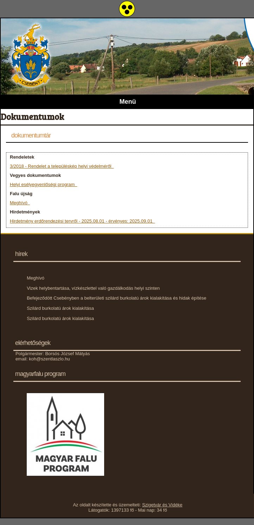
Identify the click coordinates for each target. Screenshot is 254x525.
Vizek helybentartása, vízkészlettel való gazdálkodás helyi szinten (93, 288)
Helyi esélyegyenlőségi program (43, 184)
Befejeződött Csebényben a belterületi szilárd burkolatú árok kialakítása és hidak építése (116, 298)
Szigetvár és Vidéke (162, 504)
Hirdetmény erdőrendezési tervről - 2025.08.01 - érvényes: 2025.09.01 (82, 221)
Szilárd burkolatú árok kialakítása (60, 308)
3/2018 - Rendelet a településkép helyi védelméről (62, 166)
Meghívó (20, 202)
